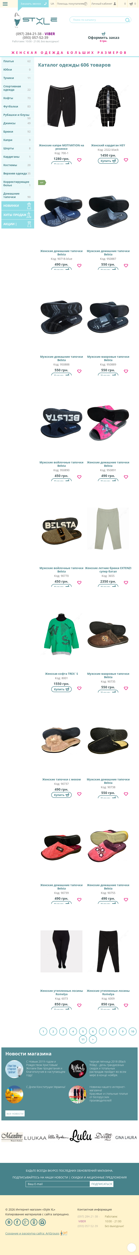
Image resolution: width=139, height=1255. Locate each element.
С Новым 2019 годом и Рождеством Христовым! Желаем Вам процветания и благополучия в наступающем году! (45, 1068)
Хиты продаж (14, 215)
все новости (15, 1113)
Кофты (17, 98)
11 (83, 1039)
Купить (106, 161)
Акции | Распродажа (13, 225)
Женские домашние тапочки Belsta (61, 217)
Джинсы (17, 123)
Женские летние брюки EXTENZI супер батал (108, 534)
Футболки (17, 106)
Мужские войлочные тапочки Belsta (61, 428)
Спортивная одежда (17, 88)
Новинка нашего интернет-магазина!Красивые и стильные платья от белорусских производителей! (109, 1093)
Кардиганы (17, 157)
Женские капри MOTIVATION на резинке (61, 111)
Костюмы (17, 165)
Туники (17, 78)
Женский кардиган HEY (108, 109)
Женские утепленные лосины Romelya (61, 957)
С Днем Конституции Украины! (45, 1087)
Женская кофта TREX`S (61, 638)
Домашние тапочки (17, 195)
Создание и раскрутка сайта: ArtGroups (32, 1233)
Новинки (11, 206)
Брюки (17, 131)
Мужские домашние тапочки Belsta (108, 217)
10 (132, 1031)
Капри (17, 140)
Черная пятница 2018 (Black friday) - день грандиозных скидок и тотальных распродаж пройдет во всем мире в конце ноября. (108, 1068)
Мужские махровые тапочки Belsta (108, 323)
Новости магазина (28, 1053)
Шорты (17, 148)
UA (52, 3)
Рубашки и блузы (17, 116)
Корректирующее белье (17, 183)
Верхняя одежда (17, 173)
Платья (17, 61)
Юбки (17, 69)
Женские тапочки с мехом (61, 743)
